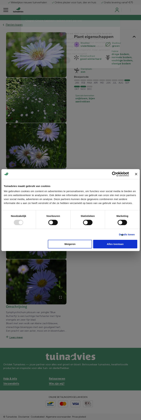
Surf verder (60, 60)
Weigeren (69, 244)
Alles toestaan (115, 244)
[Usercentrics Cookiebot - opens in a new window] (114, 174)
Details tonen (127, 234)
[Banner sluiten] (136, 174)
